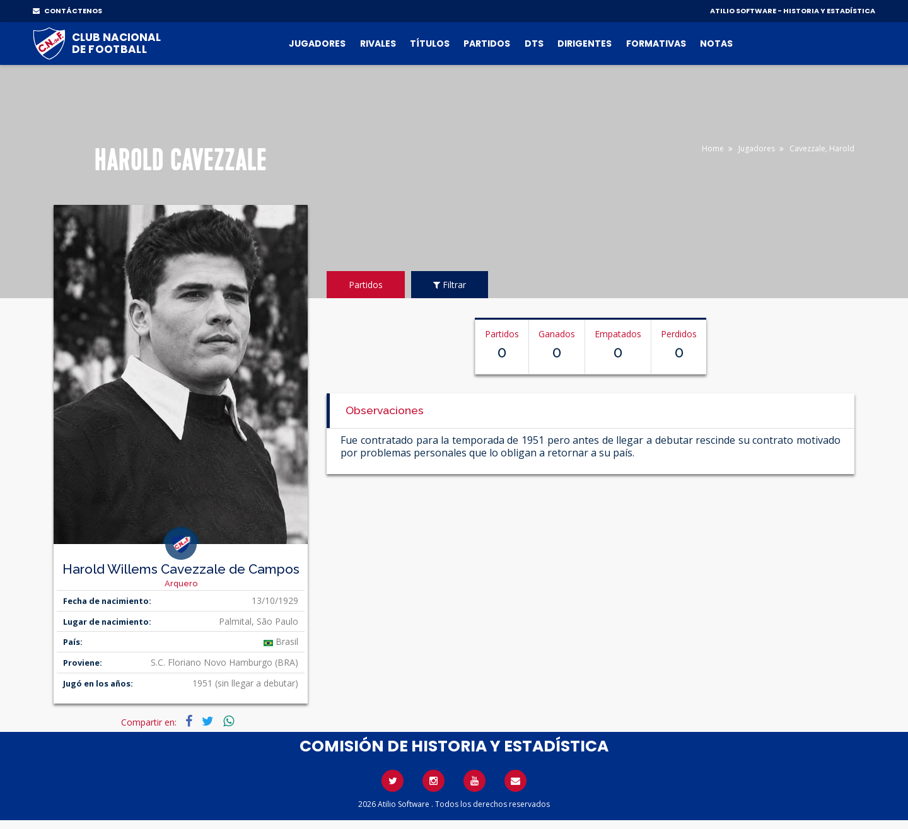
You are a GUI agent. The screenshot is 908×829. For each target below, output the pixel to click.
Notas (716, 43)
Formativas (656, 43)
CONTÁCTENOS (67, 11)
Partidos (486, 43)
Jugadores (317, 43)
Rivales (378, 43)
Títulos (430, 43)
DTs (534, 43)
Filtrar (449, 285)
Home (713, 148)
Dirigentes (584, 43)
